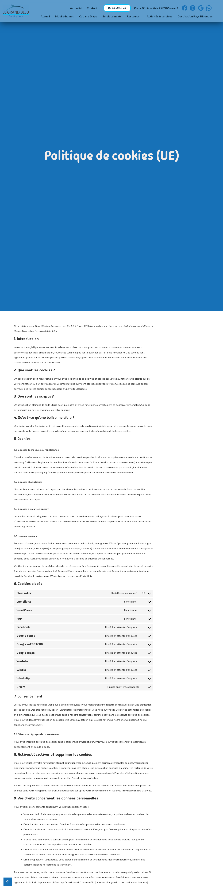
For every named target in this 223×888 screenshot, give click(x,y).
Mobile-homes (64, 16)
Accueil (45, 16)
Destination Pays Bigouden (195, 16)
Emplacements (112, 16)
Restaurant (134, 16)
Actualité (74, 8)
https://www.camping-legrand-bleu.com (57, 347)
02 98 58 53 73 (115, 8)
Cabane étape (88, 16)
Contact (90, 8)
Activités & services (159, 16)
